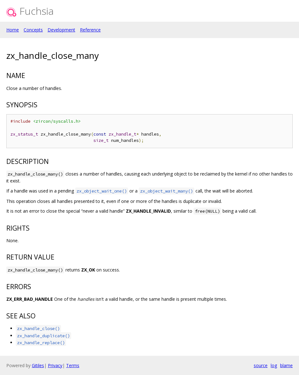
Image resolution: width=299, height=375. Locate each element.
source (261, 365)
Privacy (55, 365)
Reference (90, 30)
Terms (72, 365)
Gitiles (38, 365)
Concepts (33, 30)
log (274, 365)
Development (61, 30)
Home (12, 30)
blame (286, 365)
